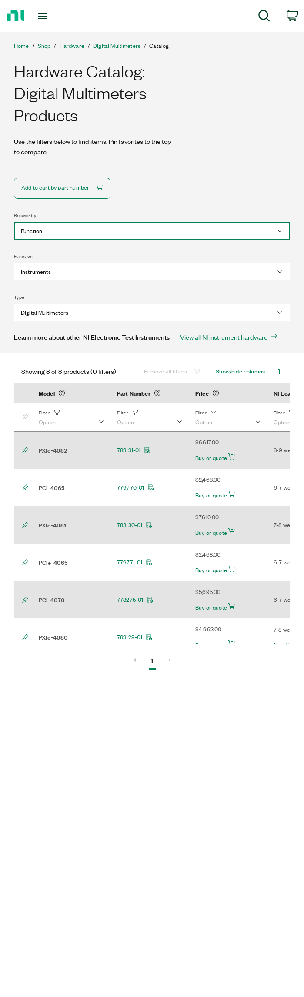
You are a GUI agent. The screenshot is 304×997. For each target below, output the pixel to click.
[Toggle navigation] (51, 16)
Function (23, 256)
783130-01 (135, 525)
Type (19, 296)
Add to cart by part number (62, 187)
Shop (44, 46)
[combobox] (152, 231)
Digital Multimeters (116, 46)
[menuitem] (264, 17)
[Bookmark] (27, 417)
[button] (71, 417)
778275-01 (135, 600)
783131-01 (134, 450)
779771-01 (135, 562)
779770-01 (135, 487)
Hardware (72, 46)
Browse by (25, 215)
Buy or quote (215, 457)
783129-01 (135, 637)
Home (21, 46)
